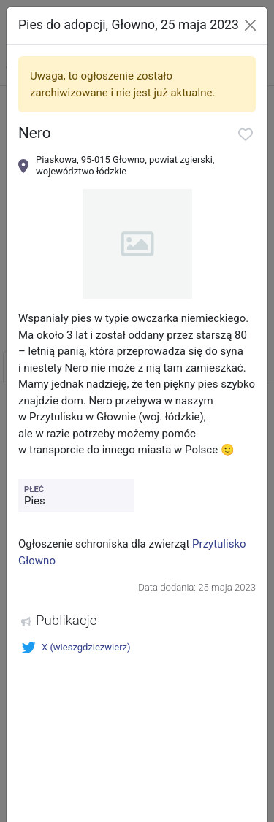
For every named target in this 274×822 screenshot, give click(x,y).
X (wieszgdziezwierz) (76, 647)
